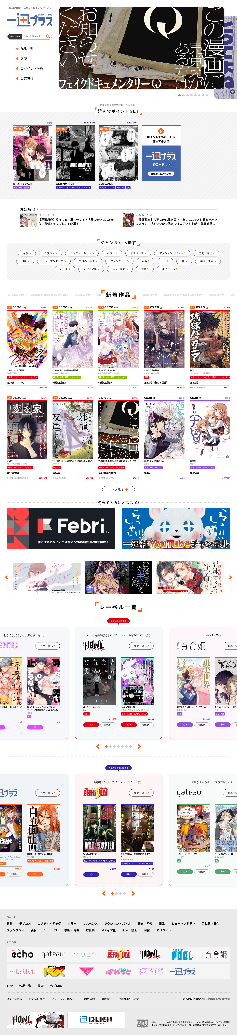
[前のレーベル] (98, 746)
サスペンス (137, 253)
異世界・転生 (87, 261)
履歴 (23, 58)
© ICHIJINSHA (192, 998)
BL (164, 261)
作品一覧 (27, 48)
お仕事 (64, 269)
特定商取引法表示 (129, 999)
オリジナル (168, 269)
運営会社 (106, 999)
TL (183, 261)
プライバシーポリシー (64, 999)
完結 (143, 269)
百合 (144, 261)
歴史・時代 (205, 253)
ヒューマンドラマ (52, 261)
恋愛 (25, 253)
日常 (24, 261)
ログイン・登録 (31, 68)
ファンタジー (118, 261)
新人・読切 (118, 269)
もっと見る (116, 489)
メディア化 (90, 269)
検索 (41, 985)
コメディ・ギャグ (80, 253)
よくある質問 (14, 999)
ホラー (111, 253)
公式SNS (26, 78)
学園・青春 (206, 261)
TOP (10, 985)
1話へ (35, 727)
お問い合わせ (37, 999)
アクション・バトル (171, 253)
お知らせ (28, 209)
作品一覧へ (46, 645)
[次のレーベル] (138, 746)
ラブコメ (49, 253)
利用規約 (89, 999)
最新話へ (108, 725)
